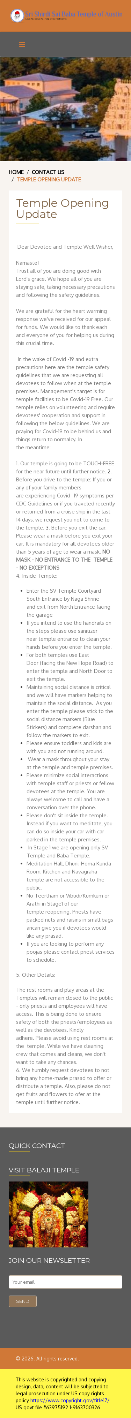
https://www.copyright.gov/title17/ (70, 1400)
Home (16, 172)
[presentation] (62, 1320)
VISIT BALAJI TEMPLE (44, 1170)
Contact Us (48, 172)
